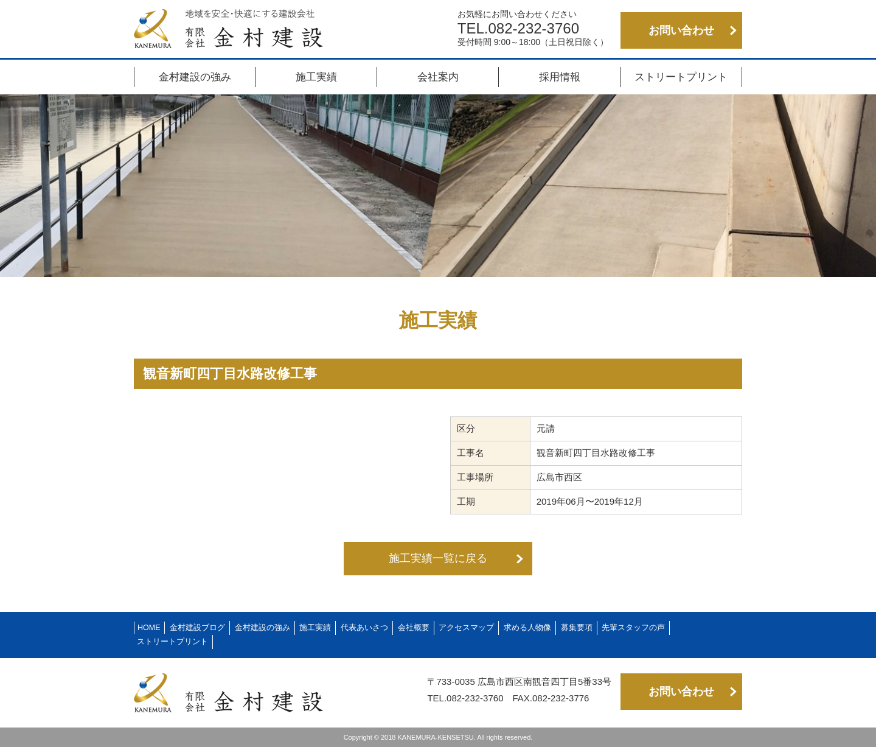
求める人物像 (527, 627)
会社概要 (413, 627)
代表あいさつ (364, 627)
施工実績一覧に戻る (438, 558)
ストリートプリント (681, 77)
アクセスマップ (466, 627)
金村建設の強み (195, 77)
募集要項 (577, 627)
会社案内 (438, 77)
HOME (149, 627)
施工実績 (316, 77)
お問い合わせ (681, 30)
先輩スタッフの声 (633, 627)
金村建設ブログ (197, 627)
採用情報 (559, 77)
